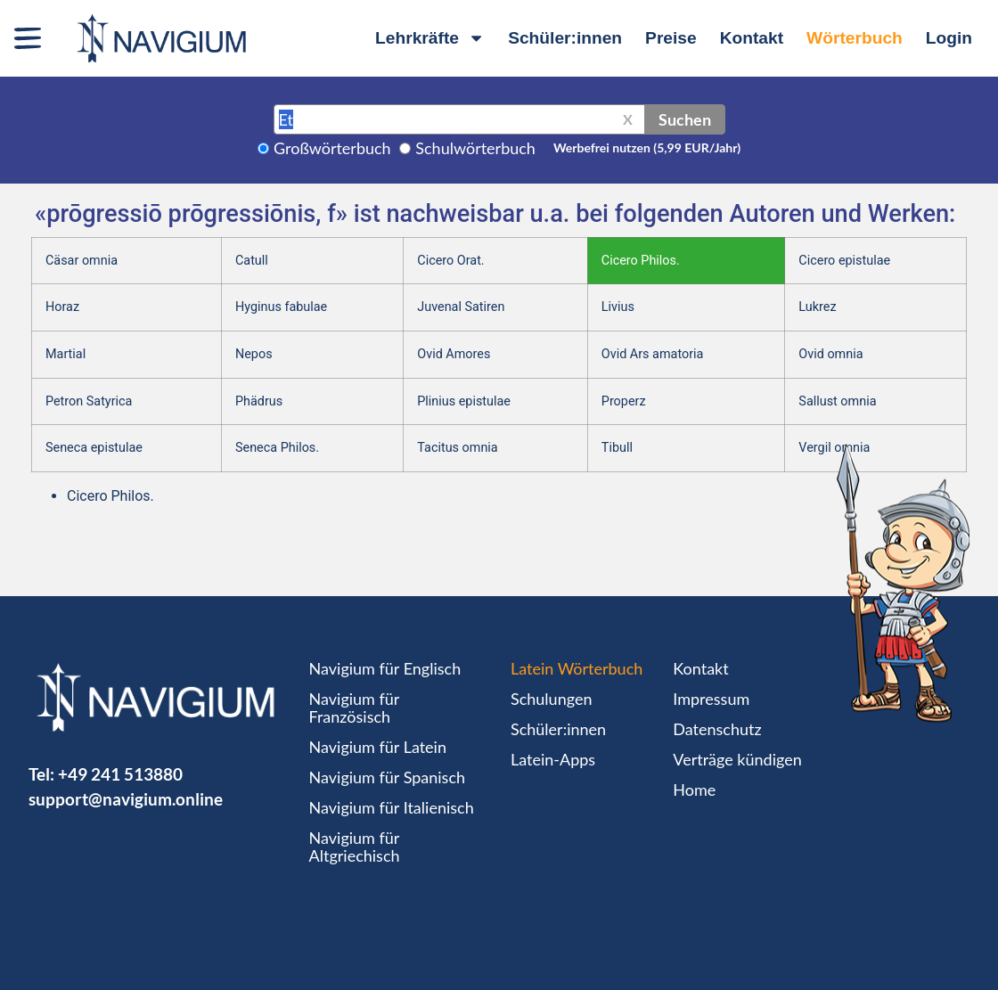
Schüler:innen (565, 38)
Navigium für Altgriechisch (354, 846)
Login (949, 38)
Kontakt (751, 38)
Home (694, 789)
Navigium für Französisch (354, 707)
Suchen (685, 119)
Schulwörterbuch (475, 148)
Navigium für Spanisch (387, 777)
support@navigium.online (126, 799)
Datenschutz (717, 729)
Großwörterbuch (332, 148)
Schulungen (551, 698)
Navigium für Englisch (385, 668)
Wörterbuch (854, 38)
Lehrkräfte (430, 37)
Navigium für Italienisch (391, 807)
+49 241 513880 (120, 774)
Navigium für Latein (377, 747)
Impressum (711, 698)
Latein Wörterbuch (576, 668)
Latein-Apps (553, 759)
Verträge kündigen (737, 759)
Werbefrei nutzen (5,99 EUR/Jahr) (646, 147)
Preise (671, 38)
